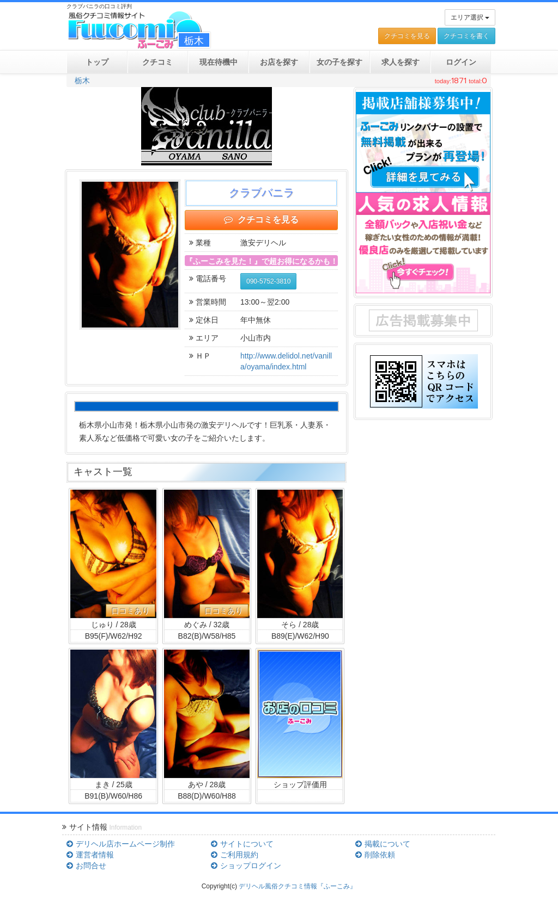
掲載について (382, 843)
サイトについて (242, 843)
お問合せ (86, 865)
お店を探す (279, 62)
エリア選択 (470, 17)
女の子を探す (339, 62)
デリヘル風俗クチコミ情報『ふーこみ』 (297, 886)
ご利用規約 (234, 854)
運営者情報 (89, 854)
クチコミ (157, 62)
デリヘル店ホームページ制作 (120, 843)
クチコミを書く (466, 36)
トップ (97, 62)
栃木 (82, 80)
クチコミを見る (407, 36)
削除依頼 (375, 854)
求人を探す (400, 62)
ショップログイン (246, 865)
